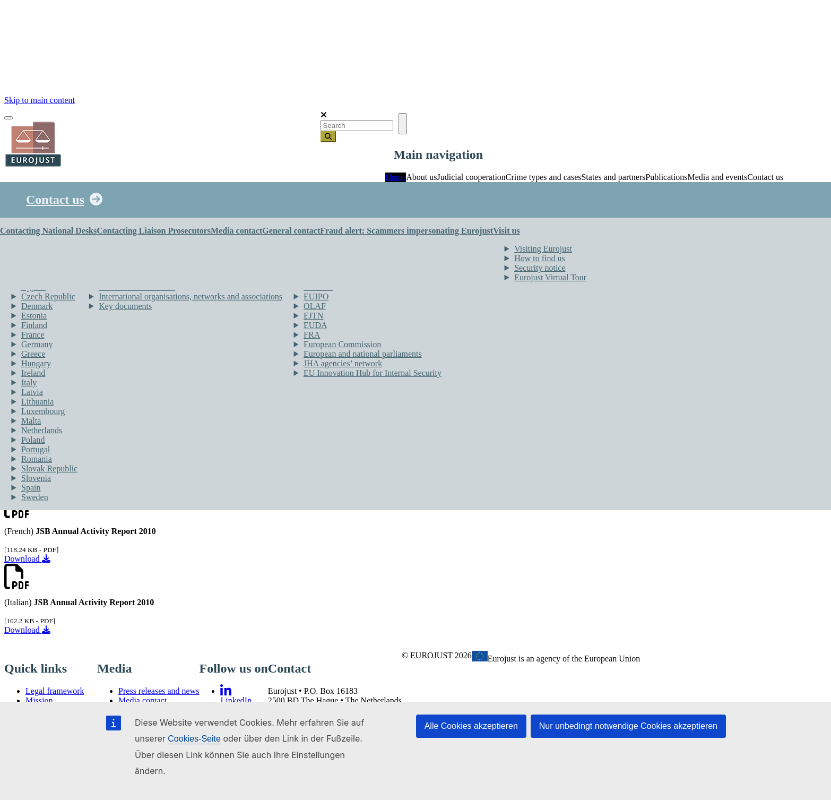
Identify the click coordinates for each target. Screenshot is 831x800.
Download (27, 558)
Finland (34, 325)
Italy (29, 382)
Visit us (506, 230)
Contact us (55, 200)
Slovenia (36, 478)
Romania (36, 458)
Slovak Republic (49, 468)
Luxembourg (43, 411)
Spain (30, 487)
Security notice (539, 267)
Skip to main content (39, 100)
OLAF (315, 306)
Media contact (236, 230)
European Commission (342, 344)
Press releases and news (158, 690)
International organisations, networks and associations (190, 296)
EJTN (313, 315)
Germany (37, 344)
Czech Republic (48, 296)
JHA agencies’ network (343, 363)
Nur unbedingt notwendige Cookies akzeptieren (628, 725)
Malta (31, 420)
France (33, 334)
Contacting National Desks (48, 230)
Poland (33, 439)
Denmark (37, 306)
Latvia (32, 392)
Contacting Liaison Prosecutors (154, 230)
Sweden (34, 497)
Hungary (36, 363)
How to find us (539, 258)
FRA (312, 334)
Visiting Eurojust (543, 248)
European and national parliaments (363, 353)
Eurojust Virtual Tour (550, 277)
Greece (33, 353)
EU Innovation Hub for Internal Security (373, 372)
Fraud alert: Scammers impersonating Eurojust (406, 230)
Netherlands (41, 430)
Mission (39, 700)
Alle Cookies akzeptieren (471, 725)
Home (395, 177)
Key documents (125, 306)
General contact (291, 230)
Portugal (35, 449)
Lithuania (37, 401)
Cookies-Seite (194, 738)
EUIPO (316, 296)
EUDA (315, 325)
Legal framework (54, 690)
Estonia (34, 315)
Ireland (33, 372)
